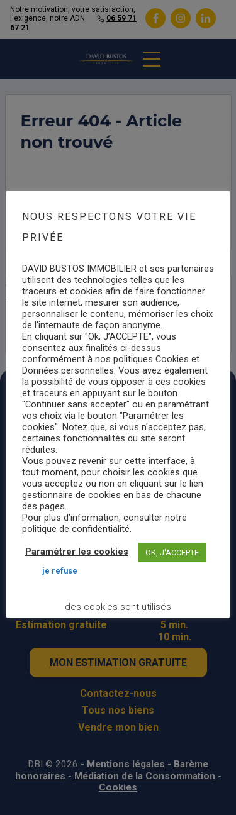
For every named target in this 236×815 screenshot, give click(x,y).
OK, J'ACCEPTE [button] (172, 552)
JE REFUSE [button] (59, 570)
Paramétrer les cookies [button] (76, 551)
